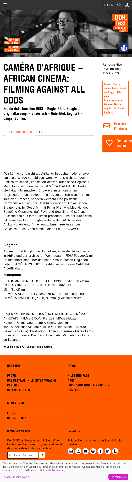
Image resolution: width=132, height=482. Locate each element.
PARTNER (13, 385)
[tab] (20, 132)
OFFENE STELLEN (18, 390)
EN (111, 5)
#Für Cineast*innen (31, 346)
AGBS (71, 380)
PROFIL (11, 375)
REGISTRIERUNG (17, 418)
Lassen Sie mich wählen (16, 477)
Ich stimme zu (118, 477)
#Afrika (48, 346)
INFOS (72, 366)
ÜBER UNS (13, 366)
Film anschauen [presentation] (20, 132)
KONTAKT (74, 390)
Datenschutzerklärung (52, 470)
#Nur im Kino (11, 346)
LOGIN (11, 413)
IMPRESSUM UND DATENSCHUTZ (89, 385)
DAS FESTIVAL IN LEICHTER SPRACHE (31, 380)
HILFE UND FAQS (78, 375)
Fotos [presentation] (43, 132)
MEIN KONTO (15, 403)
